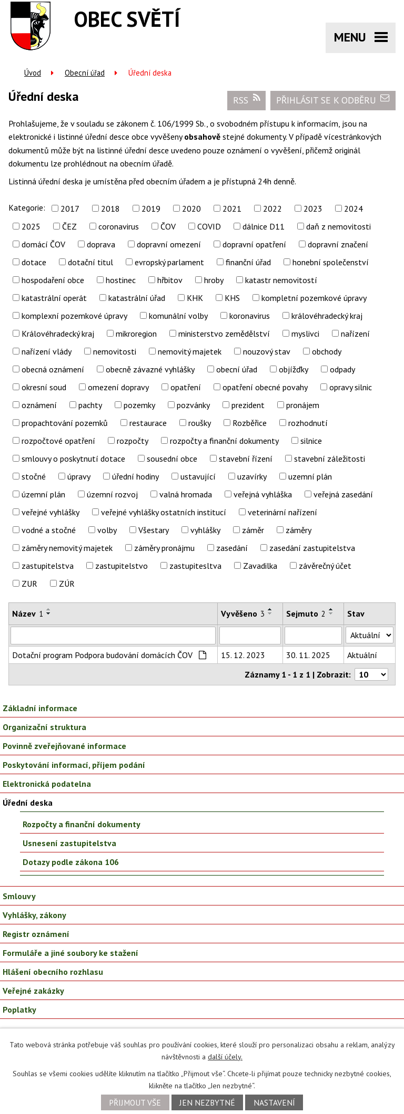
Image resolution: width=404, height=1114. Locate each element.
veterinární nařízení (282, 512)
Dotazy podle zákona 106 (71, 862)
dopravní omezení (169, 244)
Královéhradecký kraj (58, 333)
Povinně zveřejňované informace (64, 746)
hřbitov (170, 280)
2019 (151, 208)
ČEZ (69, 226)
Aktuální (362, 655)
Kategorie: (26, 207)
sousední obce (172, 458)
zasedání (232, 548)
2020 (191, 208)
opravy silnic (350, 387)
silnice (311, 440)
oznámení (39, 405)
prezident (248, 405)
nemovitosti (114, 351)
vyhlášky (205, 530)
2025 (31, 226)
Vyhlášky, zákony (34, 915)
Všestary (153, 530)
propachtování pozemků (65, 423)
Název (27, 613)
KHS (232, 298)
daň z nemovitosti (338, 226)
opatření (185, 387)
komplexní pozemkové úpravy (74, 315)
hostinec (121, 280)
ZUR (29, 583)
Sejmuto (306, 613)
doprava (101, 244)
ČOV (168, 226)
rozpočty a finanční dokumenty (224, 440)
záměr (253, 530)
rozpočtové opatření (58, 440)
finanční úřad (248, 262)
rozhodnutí (308, 423)
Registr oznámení (36, 934)
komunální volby (178, 315)
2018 (110, 208)
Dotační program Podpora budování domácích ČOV (109, 655)
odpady (342, 369)
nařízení (355, 333)
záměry (298, 530)
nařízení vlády (47, 351)
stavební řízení (245, 458)
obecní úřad (236, 369)
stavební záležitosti (329, 458)
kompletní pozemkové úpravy (314, 298)
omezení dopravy (118, 387)
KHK (195, 298)
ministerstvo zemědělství (224, 333)
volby (107, 530)
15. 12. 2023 (243, 655)
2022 (272, 208)
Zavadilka (260, 565)
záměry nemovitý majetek (67, 548)
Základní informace (40, 708)
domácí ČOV (43, 244)
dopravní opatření (254, 244)
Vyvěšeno (243, 613)
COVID (209, 226)
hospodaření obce (53, 280)
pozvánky (193, 405)
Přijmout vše (135, 1102)
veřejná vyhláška (263, 494)
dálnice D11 (264, 226)
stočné (34, 476)
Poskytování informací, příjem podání (74, 764)
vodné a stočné (49, 530)
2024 (353, 208)
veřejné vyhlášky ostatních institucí (163, 512)
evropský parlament (169, 262)
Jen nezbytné (207, 1102)
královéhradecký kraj (326, 315)
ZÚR (67, 583)
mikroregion (136, 333)
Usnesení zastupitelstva (69, 843)
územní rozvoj (112, 494)
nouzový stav (266, 351)
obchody (326, 351)
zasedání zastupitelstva (312, 548)
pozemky (139, 405)
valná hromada (185, 494)
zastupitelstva (48, 565)
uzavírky (252, 476)
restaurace (148, 423)
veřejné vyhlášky (50, 512)
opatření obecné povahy (265, 387)
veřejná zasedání (343, 494)
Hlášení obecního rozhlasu (53, 971)
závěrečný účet (325, 565)
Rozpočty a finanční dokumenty (81, 824)
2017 (69, 208)
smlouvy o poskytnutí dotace (73, 458)
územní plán (43, 494)
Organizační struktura (44, 727)
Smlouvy (19, 896)
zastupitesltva (195, 565)
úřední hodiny (135, 476)
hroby (214, 280)
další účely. (225, 1056)
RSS (246, 99)
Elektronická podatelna (47, 783)
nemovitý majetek (189, 351)
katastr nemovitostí (281, 280)
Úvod (32, 73)
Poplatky (19, 1009)
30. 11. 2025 (308, 655)
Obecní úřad (85, 73)
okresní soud (44, 387)
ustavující (198, 476)
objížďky (293, 369)
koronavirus (249, 315)
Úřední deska (28, 802)
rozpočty (132, 440)
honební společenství (330, 262)
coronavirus (118, 226)
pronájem (302, 405)
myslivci (305, 333)
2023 (313, 208)
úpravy (78, 476)
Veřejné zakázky (33, 990)
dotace (34, 262)
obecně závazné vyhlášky (150, 369)
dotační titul (90, 262)
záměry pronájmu (164, 548)
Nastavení (274, 1102)
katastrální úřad (136, 298)
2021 (232, 208)
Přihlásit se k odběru (333, 99)
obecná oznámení (53, 369)
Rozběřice (250, 423)
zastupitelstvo (121, 565)
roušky (199, 423)
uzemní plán (310, 476)
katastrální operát (54, 298)
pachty (90, 405)
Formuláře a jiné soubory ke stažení (70, 953)
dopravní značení (338, 244)
